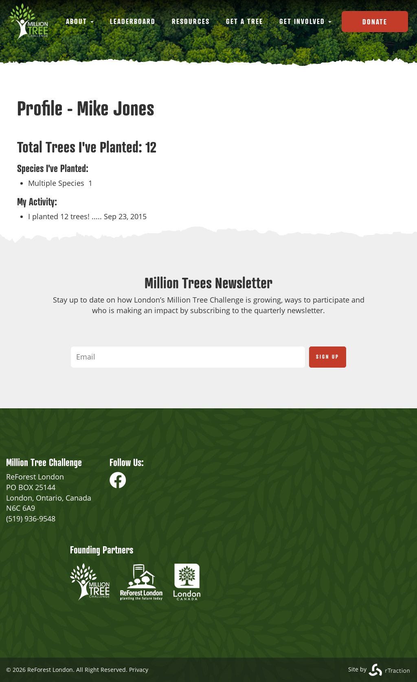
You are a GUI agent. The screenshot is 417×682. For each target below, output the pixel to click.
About (80, 21)
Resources (191, 21)
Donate (374, 21)
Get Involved (305, 21)
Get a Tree (244, 21)
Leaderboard (133, 21)
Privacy (138, 669)
